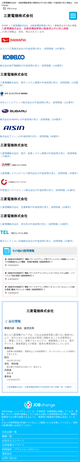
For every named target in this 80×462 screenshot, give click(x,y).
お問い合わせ (9, 458)
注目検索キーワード (13, 445)
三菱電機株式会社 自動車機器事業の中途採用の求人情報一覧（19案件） (40, 387)
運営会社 (7, 453)
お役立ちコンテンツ (13, 440)
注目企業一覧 (9, 432)
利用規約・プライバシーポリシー (20, 449)
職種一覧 (7, 436)
